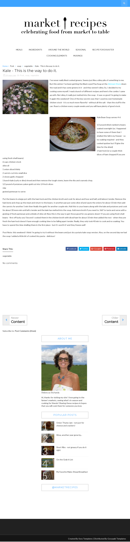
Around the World (58, 49)
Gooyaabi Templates (117, 539)
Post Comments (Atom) (25, 331)
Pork (12, 66)
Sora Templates (86, 539)
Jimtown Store (114, 84)
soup (19, 66)
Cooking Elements (57, 55)
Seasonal (81, 49)
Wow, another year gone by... (69, 435)
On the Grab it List (64, 460)
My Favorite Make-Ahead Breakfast (72, 472)
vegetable (28, 66)
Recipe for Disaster (103, 49)
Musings (77, 55)
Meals (19, 49)
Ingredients (35, 49)
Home (5, 66)
